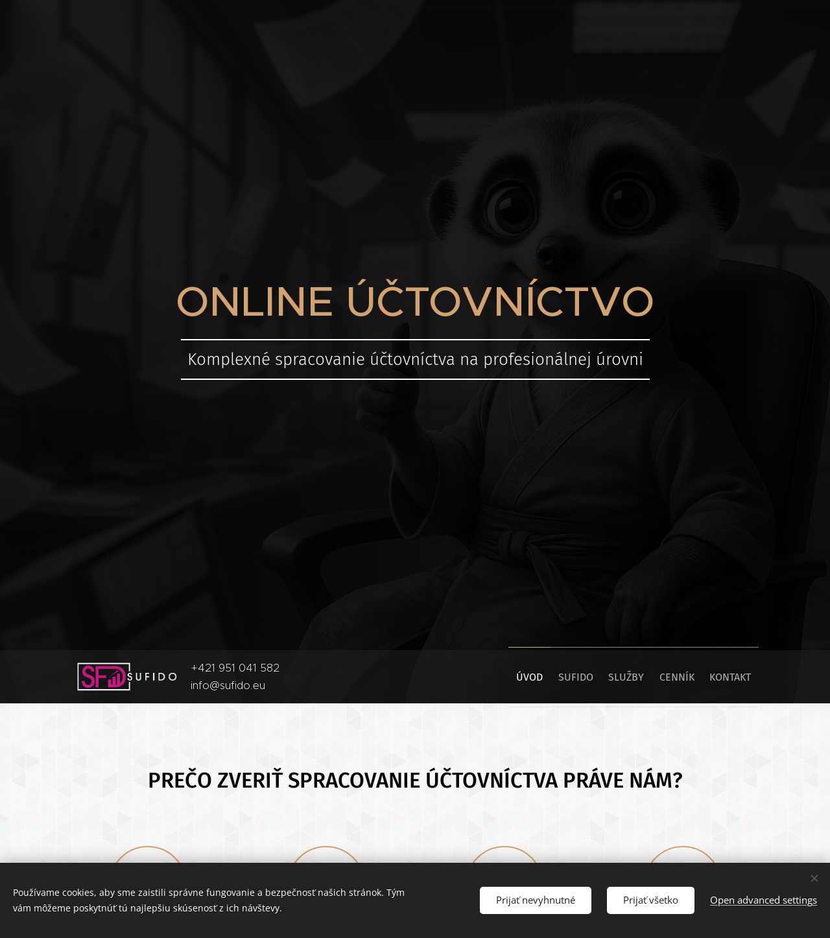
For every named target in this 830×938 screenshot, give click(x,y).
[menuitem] (493, 676)
